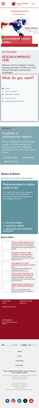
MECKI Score (23, 303)
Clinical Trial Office (10, 162)
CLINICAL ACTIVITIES (9, 91)
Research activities (10, 158)
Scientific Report (27, 158)
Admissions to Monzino (11, 94)
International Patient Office (21, 14)
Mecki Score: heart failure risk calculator (17, 230)
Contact (4, 303)
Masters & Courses (14, 223)
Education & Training (14, 226)
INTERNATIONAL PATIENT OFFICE (13, 101)
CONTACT (6, 88)
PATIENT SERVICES (9, 98)
